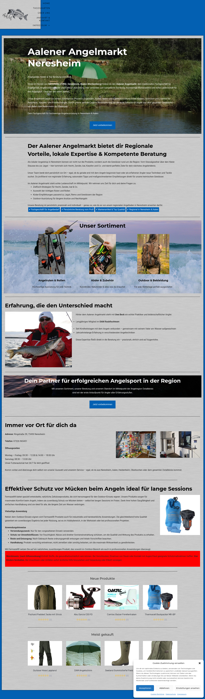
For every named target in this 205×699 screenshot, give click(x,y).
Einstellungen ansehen (188, 688)
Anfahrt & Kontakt (150, 8)
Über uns (126, 8)
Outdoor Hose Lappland (45, 659)
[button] (199, 663)
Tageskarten (105, 8)
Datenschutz (171, 694)
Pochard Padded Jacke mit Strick (45, 603)
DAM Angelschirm (83, 659)
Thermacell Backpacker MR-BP (160, 603)
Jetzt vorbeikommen (102, 113)
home (88, 8)
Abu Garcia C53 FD (83, 603)
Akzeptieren (145, 688)
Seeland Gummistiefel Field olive (121, 659)
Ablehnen (164, 688)
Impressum (181, 694)
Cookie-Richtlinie (157, 694)
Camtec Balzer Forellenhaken (121, 603)
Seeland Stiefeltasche (160, 659)
